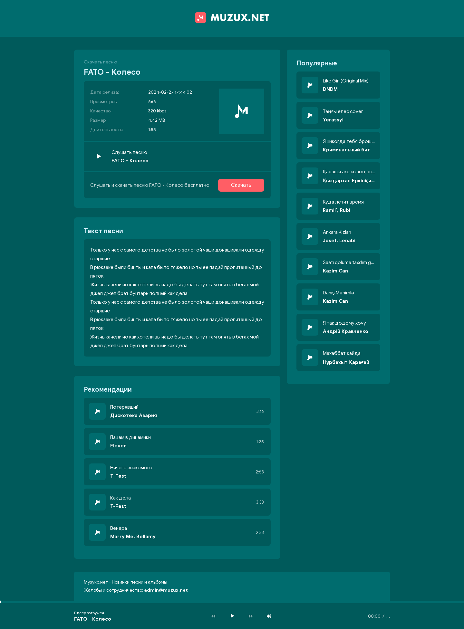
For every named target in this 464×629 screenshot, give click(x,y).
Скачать (241, 185)
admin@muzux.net (166, 590)
